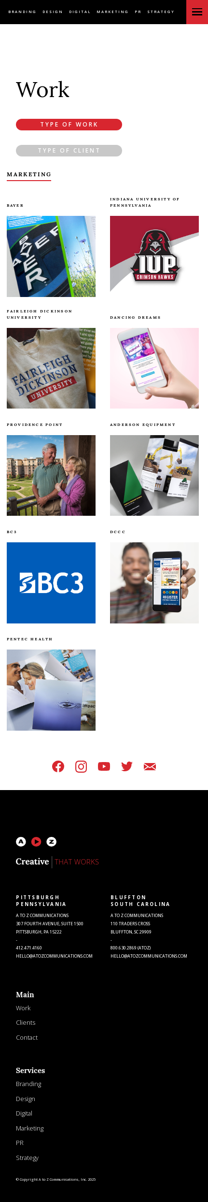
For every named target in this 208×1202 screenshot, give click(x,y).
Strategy (161, 11)
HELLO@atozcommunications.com (54, 956)
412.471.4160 (29, 948)
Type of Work (69, 124)
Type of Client (69, 150)
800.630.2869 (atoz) (131, 948)
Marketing (113, 11)
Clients (25, 1022)
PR (138, 11)
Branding (22, 11)
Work (23, 1008)
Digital (80, 11)
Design (52, 11)
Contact (27, 1037)
